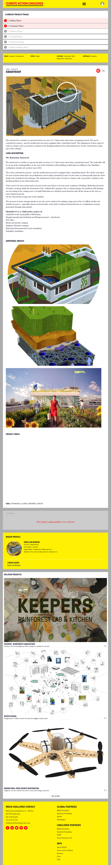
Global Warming (28, 503)
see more (55, 796)
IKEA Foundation (63, 810)
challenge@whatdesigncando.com (18, 823)
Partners (60, 853)
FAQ (58, 859)
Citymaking (15, 503)
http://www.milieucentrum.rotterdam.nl (43, 552)
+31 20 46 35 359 (11, 820)
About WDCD (62, 847)
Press (59, 856)
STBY (59, 835)
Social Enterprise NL (64, 838)
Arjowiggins (61, 820)
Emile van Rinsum (31, 542)
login (44, 522)
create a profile (54, 522)
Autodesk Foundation (64, 813)
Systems (94, 56)
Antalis (59, 817)
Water (38, 56)
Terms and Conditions (65, 850)
